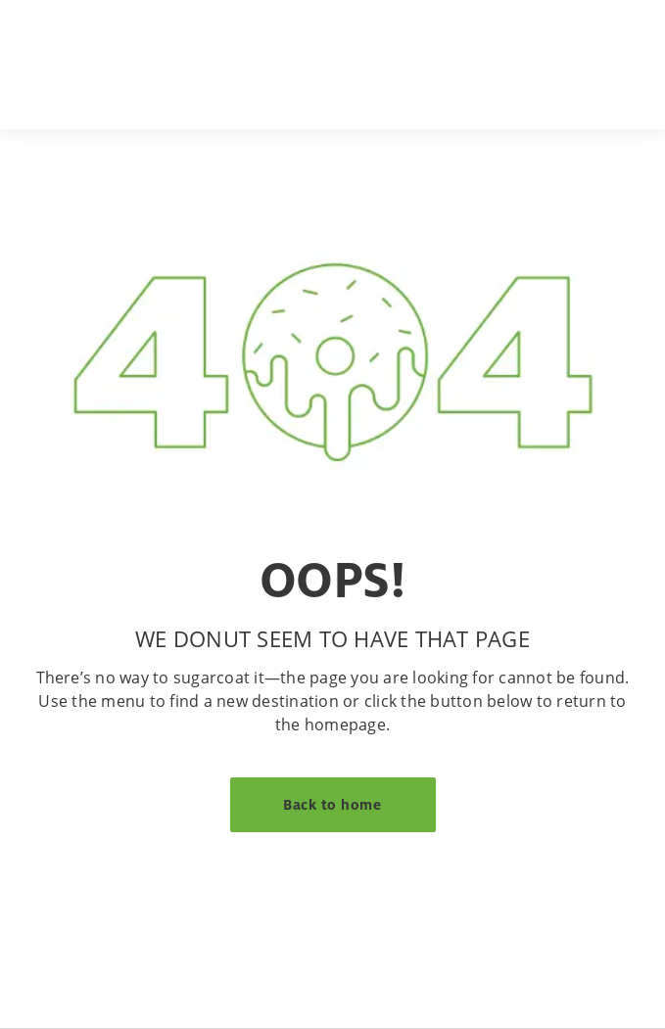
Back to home (332, 804)
